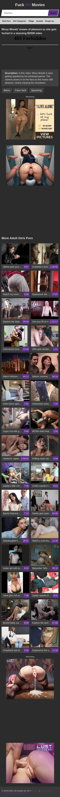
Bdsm (7, 90)
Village (31, 21)
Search (53, 13)
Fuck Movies (30, 5)
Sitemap (35, 791)
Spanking (36, 90)
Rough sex (49, 21)
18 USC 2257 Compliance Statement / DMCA (27, 792)
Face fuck (20, 90)
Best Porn (6, 21)
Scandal (39, 21)
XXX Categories (19, 21)
